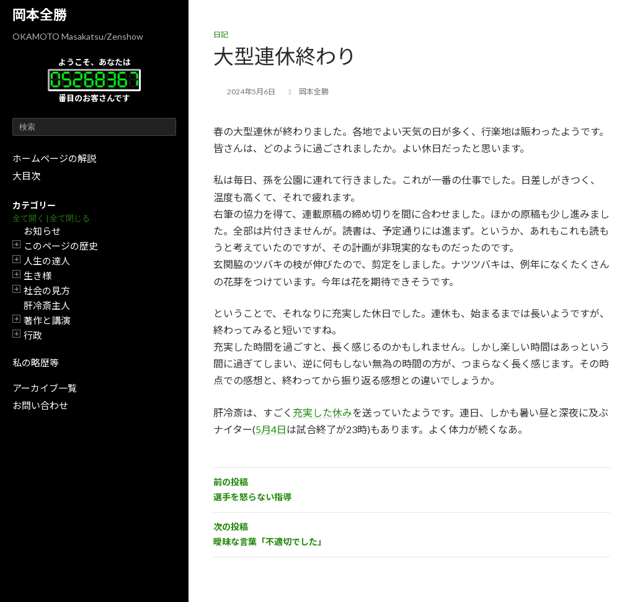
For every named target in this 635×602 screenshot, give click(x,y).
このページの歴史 (61, 245)
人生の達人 (47, 260)
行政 (33, 335)
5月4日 (270, 429)
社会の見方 (47, 290)
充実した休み (322, 412)
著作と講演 (47, 320)
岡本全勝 (39, 14)
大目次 (26, 175)
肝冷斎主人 (47, 305)
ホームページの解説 (54, 158)
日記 (220, 34)
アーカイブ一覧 (44, 387)
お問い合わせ (40, 405)
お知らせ (42, 230)
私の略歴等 (35, 362)
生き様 (37, 275)
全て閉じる (70, 218)
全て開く (28, 218)
